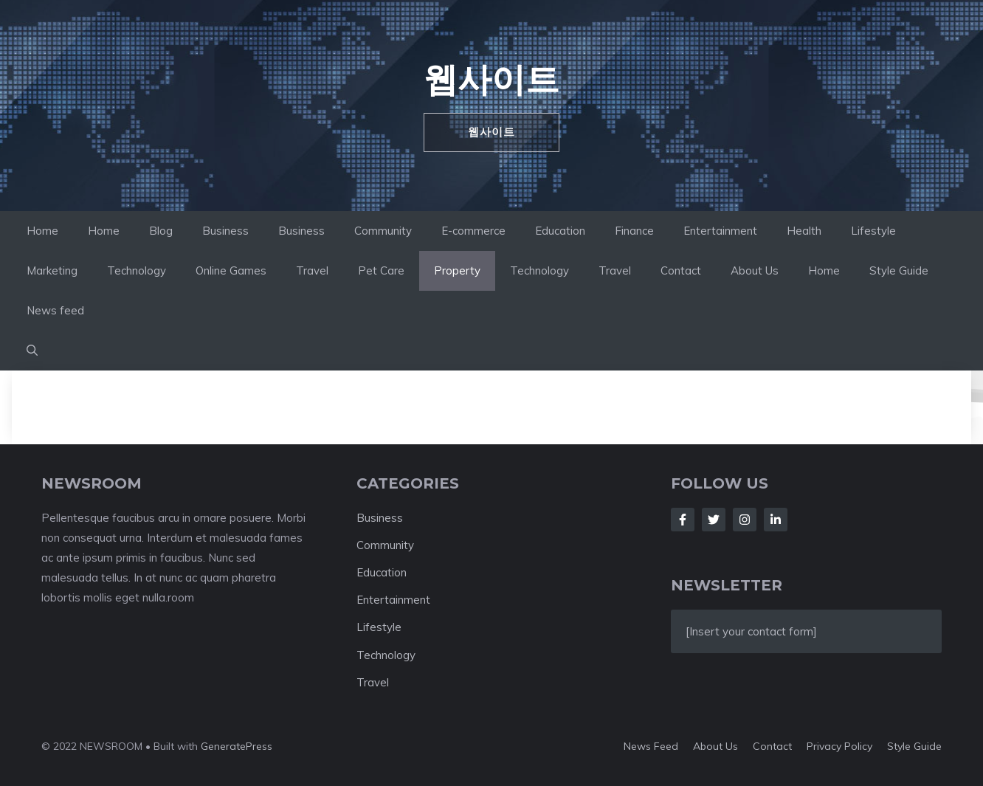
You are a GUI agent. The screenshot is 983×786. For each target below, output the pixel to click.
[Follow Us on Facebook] (682, 519)
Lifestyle (873, 231)
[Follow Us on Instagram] (744, 519)
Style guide (914, 746)
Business (225, 231)
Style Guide (898, 270)
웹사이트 (491, 79)
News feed (55, 310)
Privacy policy (839, 746)
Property (457, 270)
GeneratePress (236, 746)
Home (42, 231)
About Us (755, 270)
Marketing (52, 270)
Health (804, 231)
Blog (161, 231)
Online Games (231, 270)
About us (715, 746)
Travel (312, 270)
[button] (32, 350)
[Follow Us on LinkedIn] (775, 519)
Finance (634, 231)
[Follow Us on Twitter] (713, 519)
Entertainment (720, 231)
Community (383, 231)
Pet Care (381, 270)
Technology (136, 270)
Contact (680, 270)
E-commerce (473, 231)
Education (560, 231)
